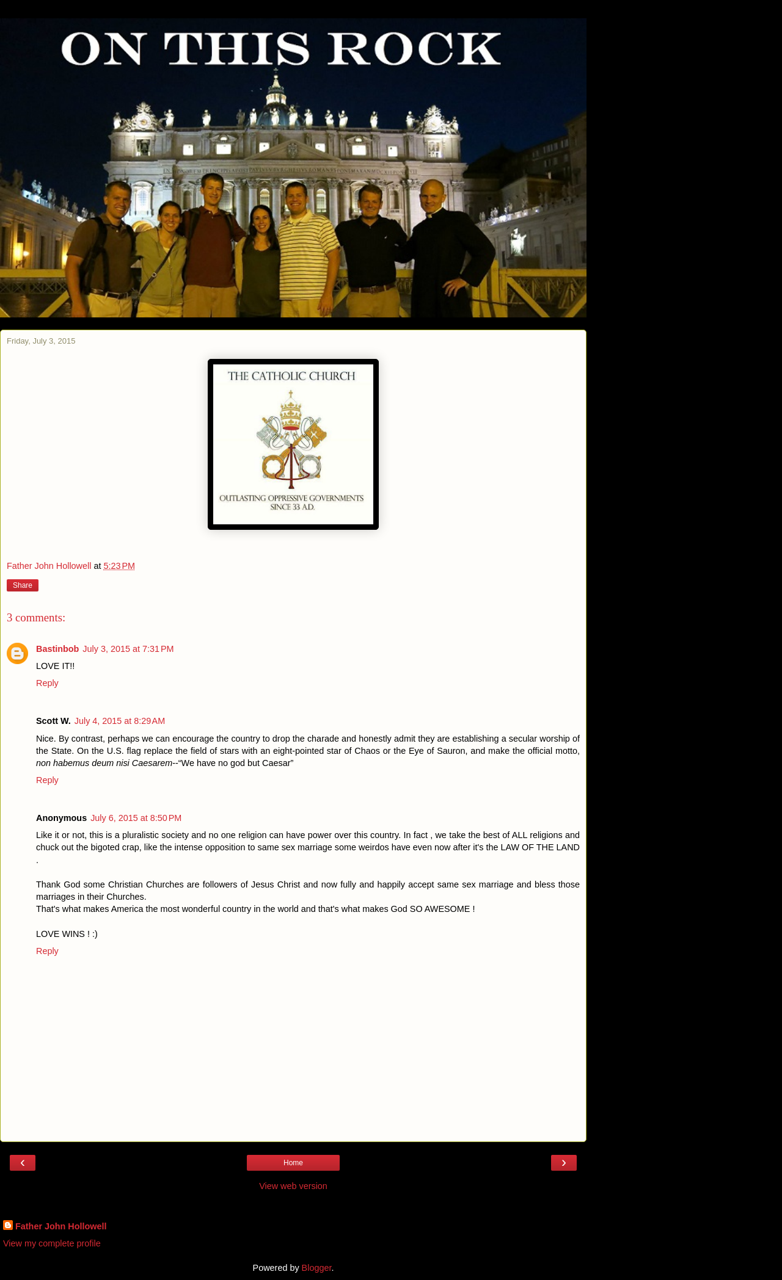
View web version (293, 1186)
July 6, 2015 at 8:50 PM (135, 818)
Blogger (317, 1268)
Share (22, 585)
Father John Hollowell (61, 1226)
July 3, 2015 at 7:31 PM (128, 649)
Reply (47, 683)
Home (293, 1163)
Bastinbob (57, 649)
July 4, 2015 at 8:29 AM (120, 721)
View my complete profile (52, 1243)
